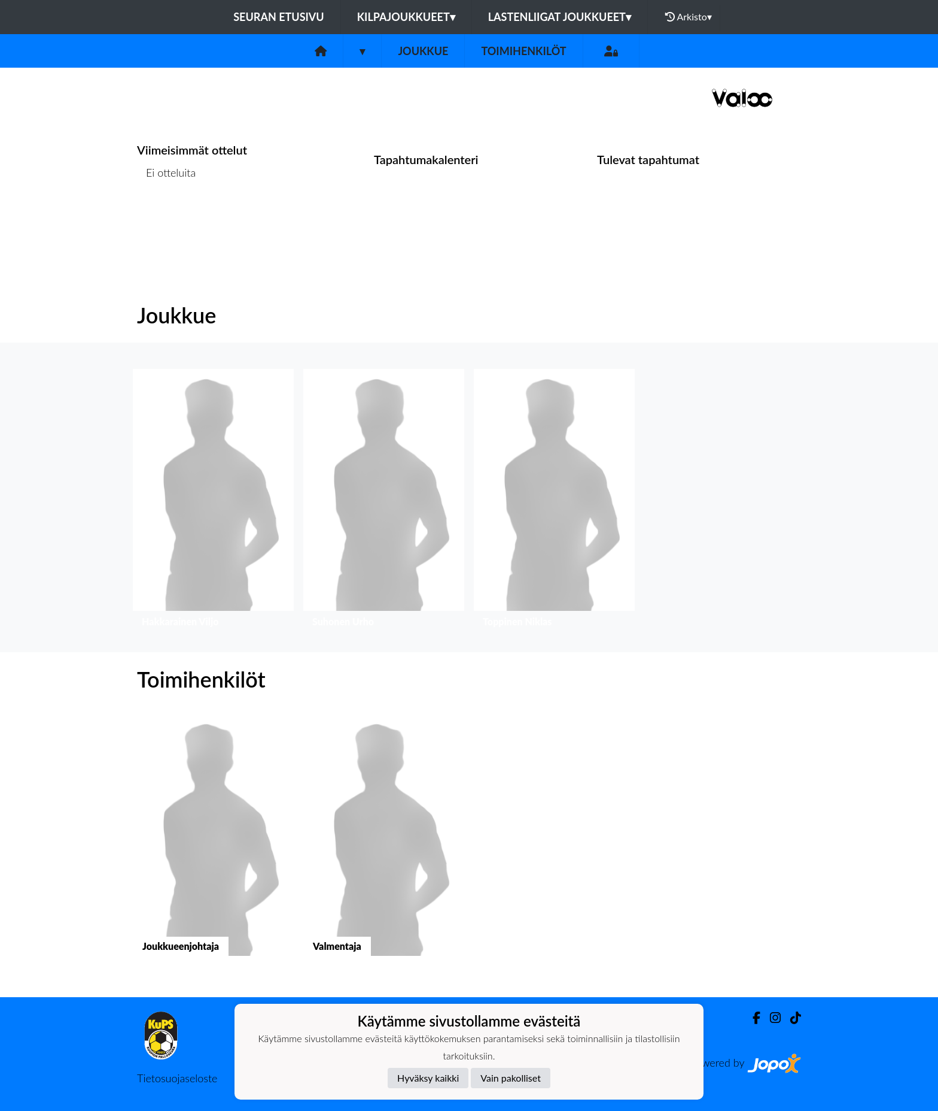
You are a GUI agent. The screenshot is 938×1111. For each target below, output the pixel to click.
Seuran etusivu (278, 16)
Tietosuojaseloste (177, 1078)
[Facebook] (751, 1018)
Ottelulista (166, 219)
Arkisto (688, 17)
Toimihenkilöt (523, 50)
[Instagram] (770, 1018)
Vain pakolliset (510, 1077)
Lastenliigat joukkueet (559, 16)
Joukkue (423, 50)
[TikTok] (791, 1018)
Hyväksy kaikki (428, 1077)
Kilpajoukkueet (406, 16)
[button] (213, 501)
